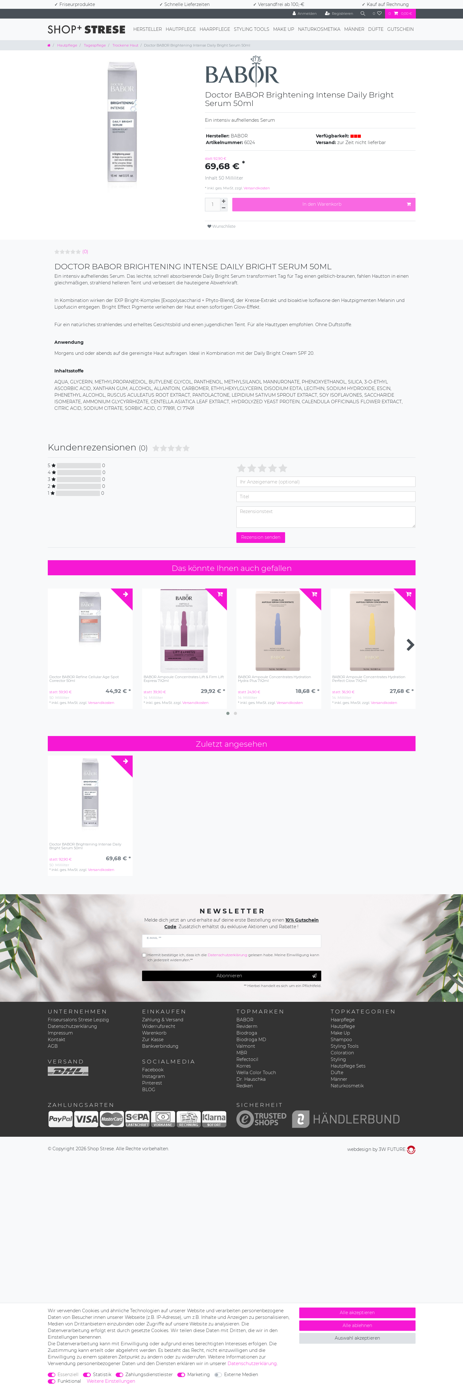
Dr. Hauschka (251, 1079)
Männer (354, 29)
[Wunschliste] (377, 14)
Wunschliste (221, 226)
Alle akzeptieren (357, 1312)
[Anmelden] (305, 14)
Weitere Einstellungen (111, 1381)
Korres (243, 1066)
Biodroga (246, 1033)
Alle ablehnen (357, 1325)
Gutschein (400, 29)
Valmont (245, 1046)
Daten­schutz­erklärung (252, 1363)
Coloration (342, 1053)
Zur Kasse (152, 1039)
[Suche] (363, 14)
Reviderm (246, 1026)
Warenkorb (154, 1033)
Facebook (152, 1070)
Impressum (60, 1033)
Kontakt (56, 1039)
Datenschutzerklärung (72, 1026)
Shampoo (341, 1039)
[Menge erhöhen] (224, 201)
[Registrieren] (339, 14)
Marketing (198, 1374)
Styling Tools (251, 29)
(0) (85, 251)
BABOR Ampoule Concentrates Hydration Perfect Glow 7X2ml (368, 679)
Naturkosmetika (319, 29)
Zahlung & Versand (162, 1020)
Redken (244, 1086)
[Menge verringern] (224, 208)
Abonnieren (267, 976)
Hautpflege (181, 29)
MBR (241, 1053)
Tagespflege (94, 45)
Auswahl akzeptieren (357, 1338)
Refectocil (247, 1059)
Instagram (153, 1076)
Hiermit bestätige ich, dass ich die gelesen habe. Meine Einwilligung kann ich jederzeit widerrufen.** (233, 957)
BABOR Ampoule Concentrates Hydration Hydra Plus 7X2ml (274, 679)
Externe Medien (241, 1374)
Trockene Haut (125, 45)
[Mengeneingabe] (212, 204)
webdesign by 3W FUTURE (381, 1149)
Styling (338, 1059)
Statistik (102, 1374)
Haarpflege (215, 29)
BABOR (244, 1020)
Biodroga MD (251, 1039)
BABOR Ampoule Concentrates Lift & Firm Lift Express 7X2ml (184, 679)
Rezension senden (260, 537)
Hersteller (147, 29)
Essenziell (68, 1374)
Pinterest (152, 1083)
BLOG (148, 1089)
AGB (53, 1046)
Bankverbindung (160, 1046)
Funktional (69, 1381)
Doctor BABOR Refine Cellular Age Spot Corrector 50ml (84, 679)
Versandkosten (256, 188)
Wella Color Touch (256, 1072)
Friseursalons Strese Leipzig (78, 1020)
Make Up (283, 29)
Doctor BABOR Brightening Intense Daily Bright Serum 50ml (85, 846)
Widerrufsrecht (158, 1026)
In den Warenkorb (356, 204)
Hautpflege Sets (348, 1066)
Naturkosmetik (347, 1086)
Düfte (375, 29)
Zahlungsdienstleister (149, 1374)
